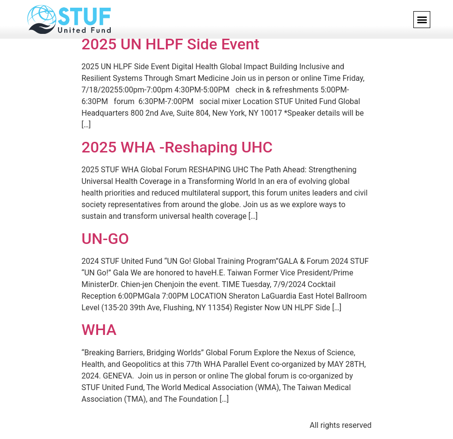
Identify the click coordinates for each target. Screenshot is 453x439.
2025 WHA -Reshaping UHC (177, 147)
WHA (99, 329)
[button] (421, 19)
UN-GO (105, 238)
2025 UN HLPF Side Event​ (171, 44)
